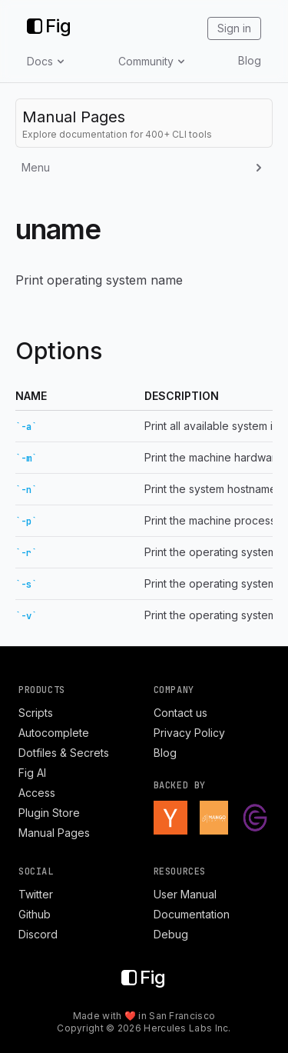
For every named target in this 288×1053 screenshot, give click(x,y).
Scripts (35, 712)
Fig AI (32, 772)
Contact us (180, 712)
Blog (249, 60)
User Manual (185, 894)
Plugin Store (49, 812)
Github (34, 914)
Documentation (192, 914)
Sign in (234, 28)
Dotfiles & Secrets (63, 752)
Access (36, 792)
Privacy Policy (189, 732)
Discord (38, 934)
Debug (171, 934)
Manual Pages (54, 832)
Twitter (35, 894)
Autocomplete (53, 732)
